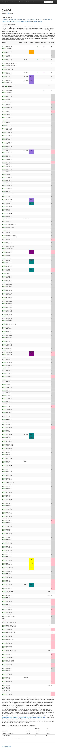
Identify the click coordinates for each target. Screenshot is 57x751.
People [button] (21, 1)
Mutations (28, 1)
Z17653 (13, 21)
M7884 (26, 21)
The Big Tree (5, 2)
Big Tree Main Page (6, 746)
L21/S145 (19, 19)
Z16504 (3, 21)
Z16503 (50, 19)
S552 (24, 19)
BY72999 (40, 21)
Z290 (15, 19)
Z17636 (17, 21)
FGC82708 (44, 19)
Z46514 (35, 21)
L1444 (22, 21)
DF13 (28, 19)
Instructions (14, 1)
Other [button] (34, 1)
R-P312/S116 (5, 19)
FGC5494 (32, 19)
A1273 (30, 21)
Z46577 (11, 19)
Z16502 (8, 21)
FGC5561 (38, 19)
